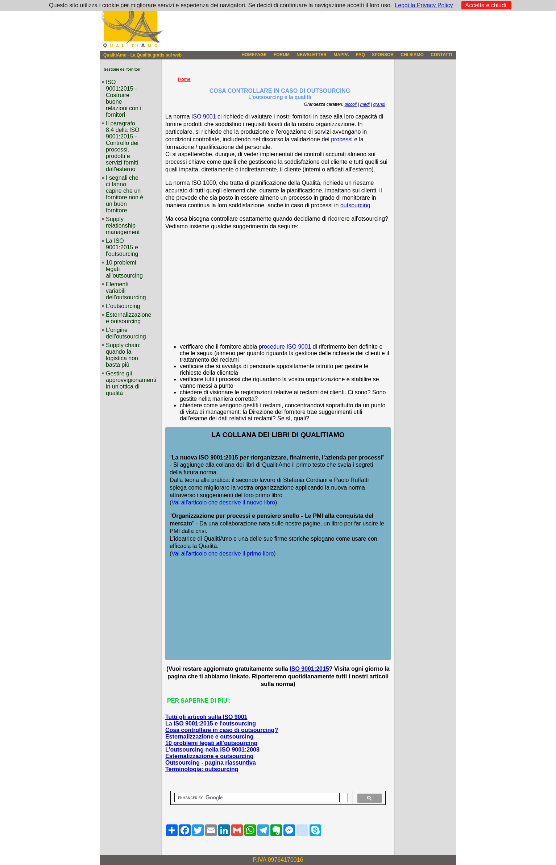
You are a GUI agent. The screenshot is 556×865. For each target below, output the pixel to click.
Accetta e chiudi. (486, 5)
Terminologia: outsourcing (201, 769)
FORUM (282, 54)
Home (184, 79)
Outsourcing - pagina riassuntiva (210, 763)
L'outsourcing (123, 306)
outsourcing (355, 205)
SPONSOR (383, 54)
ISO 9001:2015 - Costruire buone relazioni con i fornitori (123, 98)
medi (365, 104)
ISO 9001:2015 (309, 669)
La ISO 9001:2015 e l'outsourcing (210, 723)
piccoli (351, 104)
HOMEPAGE (253, 54)
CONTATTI (441, 54)
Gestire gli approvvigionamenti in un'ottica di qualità (125, 383)
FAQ (360, 54)
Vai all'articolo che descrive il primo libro (222, 553)
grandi (379, 104)
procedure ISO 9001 (285, 347)
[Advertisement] (278, 287)
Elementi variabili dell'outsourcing (125, 290)
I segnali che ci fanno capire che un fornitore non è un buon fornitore (124, 194)
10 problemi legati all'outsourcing (211, 743)
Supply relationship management (123, 225)
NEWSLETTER (311, 54)
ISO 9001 (203, 116)
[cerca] (257, 797)
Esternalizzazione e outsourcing (209, 736)
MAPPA (341, 54)
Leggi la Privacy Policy (424, 5)
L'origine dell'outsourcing (125, 333)
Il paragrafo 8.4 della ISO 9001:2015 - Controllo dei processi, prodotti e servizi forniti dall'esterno (123, 146)
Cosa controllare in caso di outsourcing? (221, 730)
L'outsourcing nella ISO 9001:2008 (212, 750)
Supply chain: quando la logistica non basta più (123, 355)
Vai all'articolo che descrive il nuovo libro (223, 502)
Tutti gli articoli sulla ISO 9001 (206, 717)
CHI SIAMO (412, 54)
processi (342, 139)
